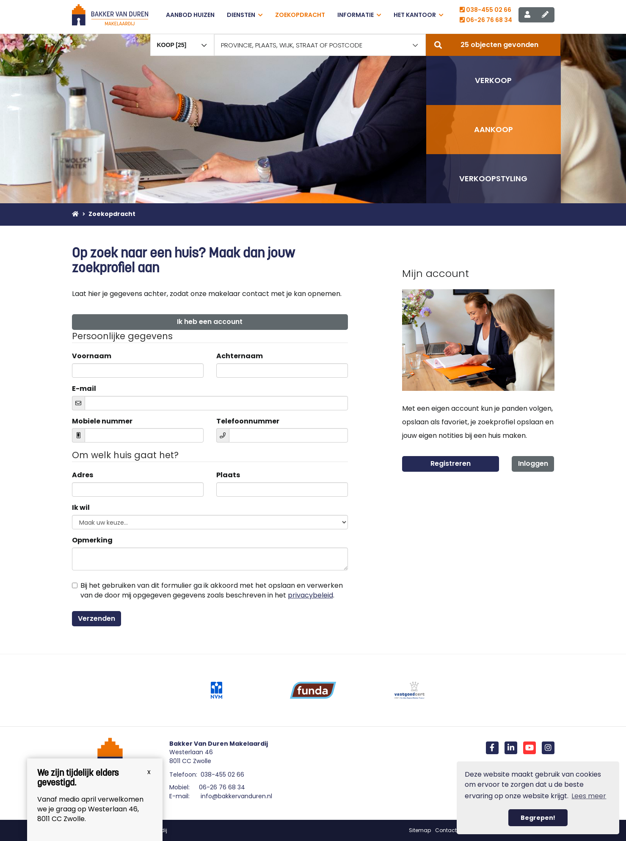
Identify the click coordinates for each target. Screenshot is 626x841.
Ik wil (81, 507)
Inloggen (533, 463)
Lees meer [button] (588, 796)
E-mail (84, 388)
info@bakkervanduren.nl (236, 796)
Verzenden (96, 618)
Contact (446, 830)
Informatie (359, 15)
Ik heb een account (210, 321)
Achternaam (239, 356)
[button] (493, 45)
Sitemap (420, 830)
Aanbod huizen (190, 15)
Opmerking (92, 540)
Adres (82, 475)
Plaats (228, 475)
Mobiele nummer (102, 421)
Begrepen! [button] (538, 817)
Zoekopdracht (300, 15)
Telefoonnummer (247, 421)
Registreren (450, 463)
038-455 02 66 (485, 10)
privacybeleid (310, 595)
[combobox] (182, 41)
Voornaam (91, 356)
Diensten (245, 15)
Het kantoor (419, 15)
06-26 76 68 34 (486, 20)
